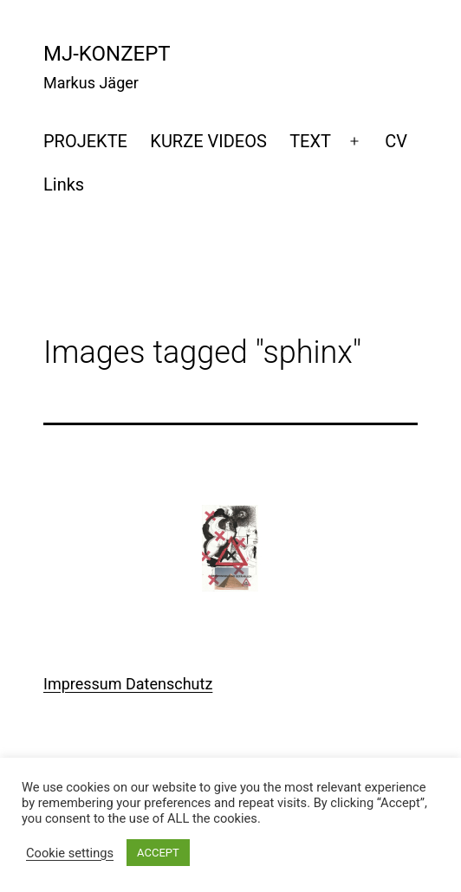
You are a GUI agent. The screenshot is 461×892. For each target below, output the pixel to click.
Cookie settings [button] (70, 853)
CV (396, 141)
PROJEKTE (85, 141)
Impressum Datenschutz (127, 684)
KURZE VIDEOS (208, 141)
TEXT (310, 141)
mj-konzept (107, 54)
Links (63, 184)
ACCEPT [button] (158, 852)
